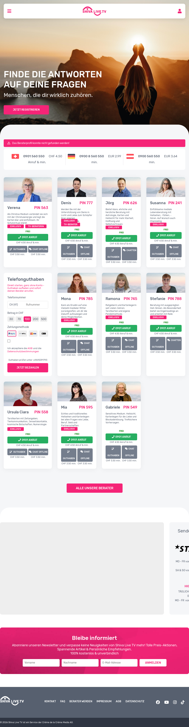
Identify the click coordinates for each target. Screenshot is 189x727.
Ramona (113, 298)
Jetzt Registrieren (26, 109)
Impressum (104, 701)
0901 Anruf (29, 237)
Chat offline (40, 249)
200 (35, 319)
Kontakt (50, 701)
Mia (64, 407)
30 (11, 319)
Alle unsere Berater (94, 488)
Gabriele (113, 407)
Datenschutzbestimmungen (23, 351)
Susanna (158, 203)
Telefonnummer (16, 297)
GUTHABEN (19, 249)
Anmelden (153, 662)
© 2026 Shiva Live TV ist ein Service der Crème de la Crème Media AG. (36, 722)
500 (43, 319)
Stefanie (157, 298)
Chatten (131, 250)
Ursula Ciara (18, 412)
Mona (66, 298)
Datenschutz (135, 701)
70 (19, 319)
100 (27, 319)
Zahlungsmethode (18, 327)
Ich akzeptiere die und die (24, 350)
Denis (66, 203)
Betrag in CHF (15, 313)
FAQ (62, 701)
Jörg (110, 203)
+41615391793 (40, 360)
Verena (13, 207)
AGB (30, 348)
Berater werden (80, 701)
